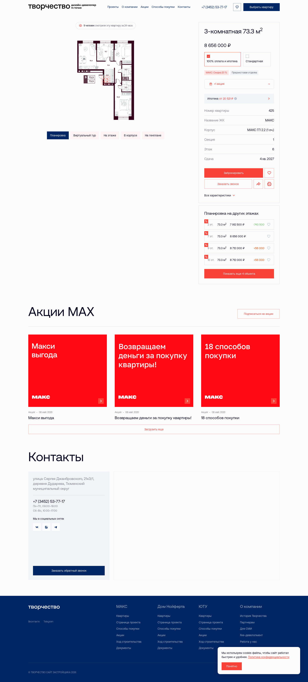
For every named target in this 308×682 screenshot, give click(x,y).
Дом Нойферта (171, 606)
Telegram (48, 621)
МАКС (121, 606)
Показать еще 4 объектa (239, 273)
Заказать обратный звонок (68, 570)
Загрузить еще (154, 429)
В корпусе (130, 135)
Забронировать (234, 173)
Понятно (231, 666)
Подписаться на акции (258, 313)
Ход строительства (128, 641)
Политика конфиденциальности (268, 657)
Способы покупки (127, 628)
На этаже (110, 135)
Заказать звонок (228, 184)
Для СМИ (246, 628)
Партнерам (247, 622)
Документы (123, 648)
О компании (251, 606)
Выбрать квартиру (261, 7)
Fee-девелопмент (251, 635)
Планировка (58, 135)
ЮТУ (203, 606)
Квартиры (122, 615)
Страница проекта (128, 622)
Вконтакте (34, 621)
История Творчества (253, 615)
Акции (120, 635)
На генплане (153, 135)
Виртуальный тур (84, 135)
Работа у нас (248, 641)
